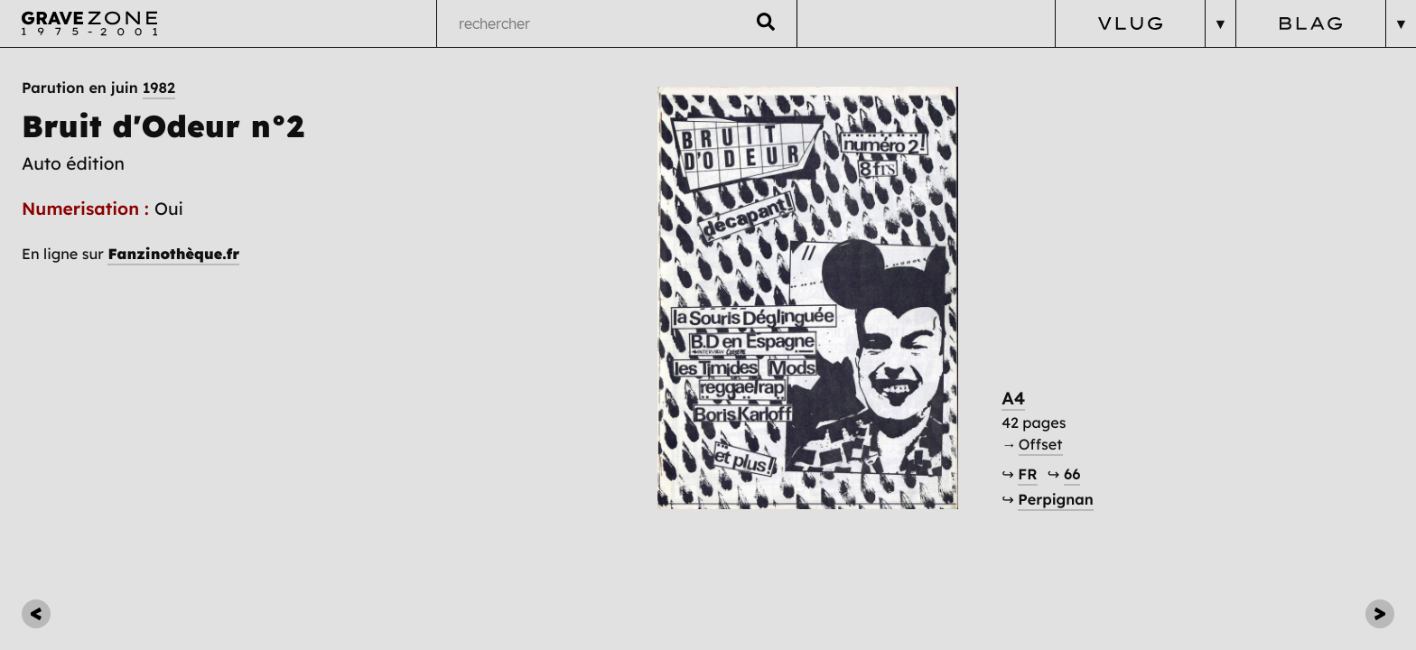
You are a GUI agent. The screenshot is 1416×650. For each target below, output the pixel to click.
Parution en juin (98, 89)
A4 (1013, 398)
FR (1027, 475)
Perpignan (1055, 500)
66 (1072, 475)
